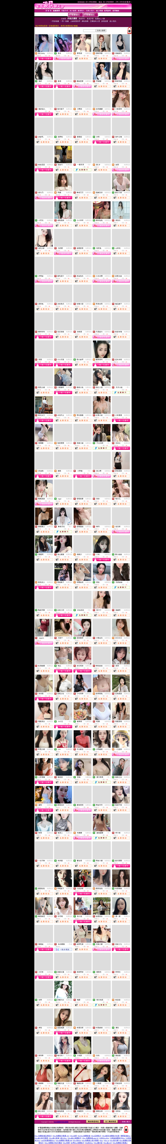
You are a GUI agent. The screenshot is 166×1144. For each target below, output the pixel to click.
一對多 (50, 638)
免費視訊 (50, 53)
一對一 (50, 109)
